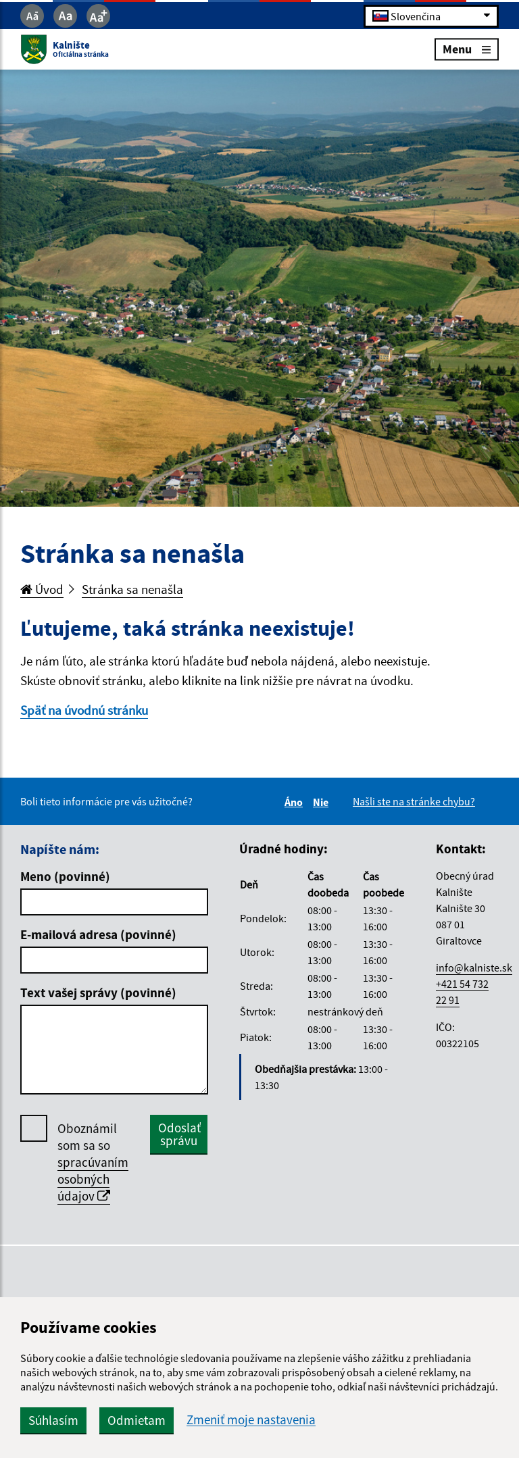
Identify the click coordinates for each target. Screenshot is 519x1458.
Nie (322, 802)
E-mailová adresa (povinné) (98, 934)
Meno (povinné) (65, 876)
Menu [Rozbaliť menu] (467, 49)
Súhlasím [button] (53, 1420)
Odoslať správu (179, 1134)
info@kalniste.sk (474, 967)
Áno (296, 802)
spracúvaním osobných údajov (92, 1179)
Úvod (42, 589)
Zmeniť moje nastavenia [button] (251, 1419)
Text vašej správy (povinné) (98, 992)
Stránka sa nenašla (132, 589)
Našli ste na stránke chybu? (414, 801)
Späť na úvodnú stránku (84, 710)
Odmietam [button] (136, 1420)
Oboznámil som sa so (92, 1162)
